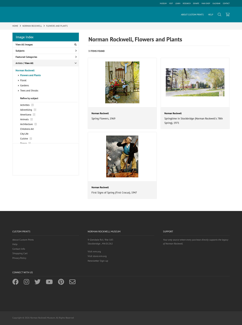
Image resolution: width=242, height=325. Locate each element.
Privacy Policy (19, 257)
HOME (15, 25)
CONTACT (226, 3)
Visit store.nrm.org (97, 256)
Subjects (46, 50)
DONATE (196, 3)
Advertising (26, 109)
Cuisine (24, 138)
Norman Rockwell (25, 70)
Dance (23, 143)
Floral (23, 80)
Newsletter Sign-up (98, 260)
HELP (210, 14)
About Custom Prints (23, 239)
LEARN (177, 3)
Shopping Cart (19, 253)
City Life (24, 133)
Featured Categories (46, 56)
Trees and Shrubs (29, 90)
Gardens (24, 85)
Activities (25, 104)
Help (14, 244)
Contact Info (18, 248)
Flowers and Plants (30, 75)
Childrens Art (27, 128)
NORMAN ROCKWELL (32, 25)
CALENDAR (216, 3)
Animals (24, 119)
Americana (25, 114)
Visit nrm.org (94, 251)
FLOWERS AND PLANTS (57, 25)
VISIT (171, 3)
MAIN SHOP (206, 3)
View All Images (46, 44)
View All (29, 63)
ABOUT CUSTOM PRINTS (192, 14)
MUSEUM (163, 3)
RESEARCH (187, 3)
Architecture (26, 124)
